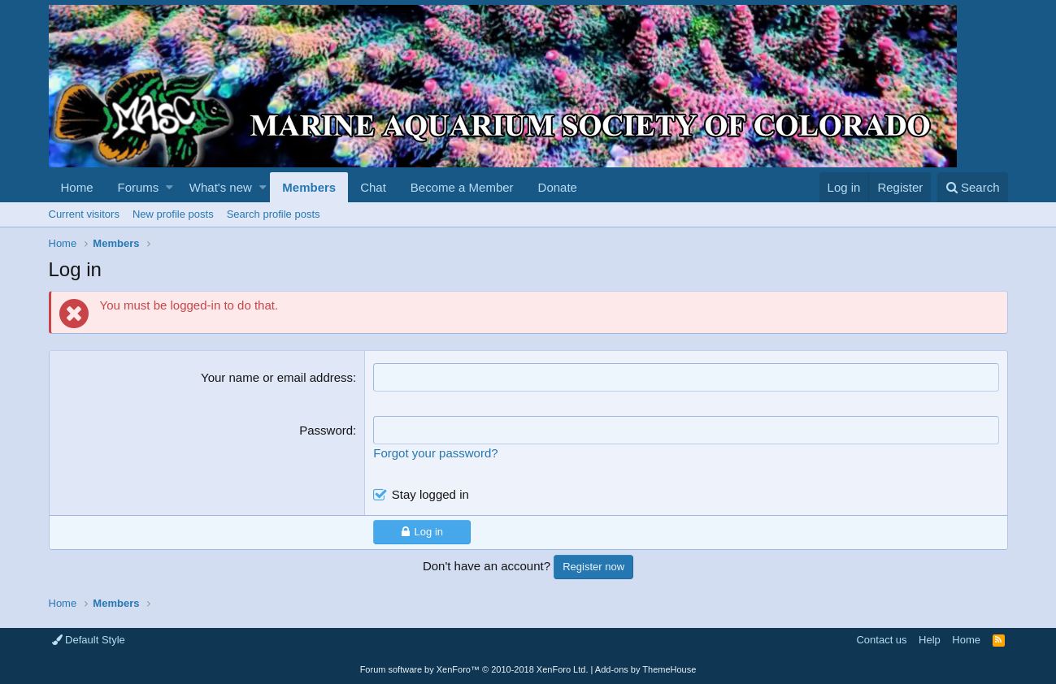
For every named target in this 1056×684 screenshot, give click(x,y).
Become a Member (462, 187)
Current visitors (84, 214)
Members (309, 187)
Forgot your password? (435, 453)
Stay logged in (430, 494)
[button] (169, 187)
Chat (373, 187)
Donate (557, 187)
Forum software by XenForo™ (474, 669)
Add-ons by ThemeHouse (646, 669)
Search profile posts (273, 214)
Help (930, 640)
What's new (220, 187)
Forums (138, 187)
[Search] (972, 187)
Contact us (881, 640)
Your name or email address (277, 377)
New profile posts (173, 214)
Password (326, 430)
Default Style (88, 640)
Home (77, 187)
